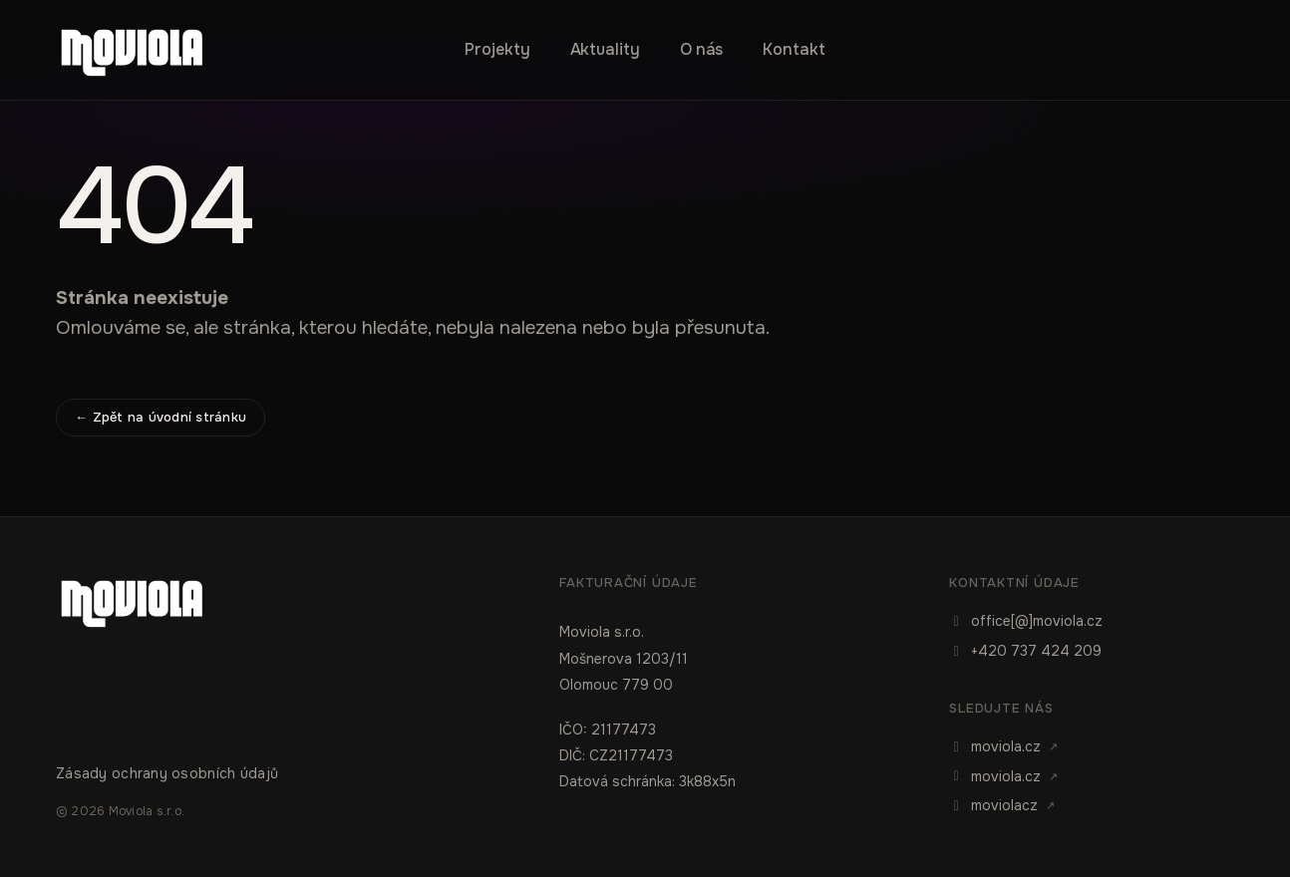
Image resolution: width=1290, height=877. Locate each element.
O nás (702, 49)
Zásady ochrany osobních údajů (167, 773)
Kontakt (793, 49)
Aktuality (605, 49)
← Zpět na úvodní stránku (160, 417)
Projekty (497, 49)
